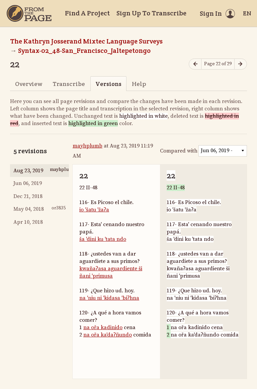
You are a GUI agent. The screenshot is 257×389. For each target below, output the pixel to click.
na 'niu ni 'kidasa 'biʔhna (109, 298)
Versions (108, 84)
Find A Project (87, 13)
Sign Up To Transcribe (151, 13)
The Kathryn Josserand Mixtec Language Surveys (86, 41)
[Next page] (240, 64)
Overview (28, 84)
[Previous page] (195, 64)
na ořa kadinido (102, 327)
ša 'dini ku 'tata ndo (102, 239)
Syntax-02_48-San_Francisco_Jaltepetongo (84, 50)
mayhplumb (87, 145)
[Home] (29, 13)
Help (139, 84)
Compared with (178, 151)
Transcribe (69, 84)
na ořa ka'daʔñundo (107, 334)
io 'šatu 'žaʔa (94, 209)
